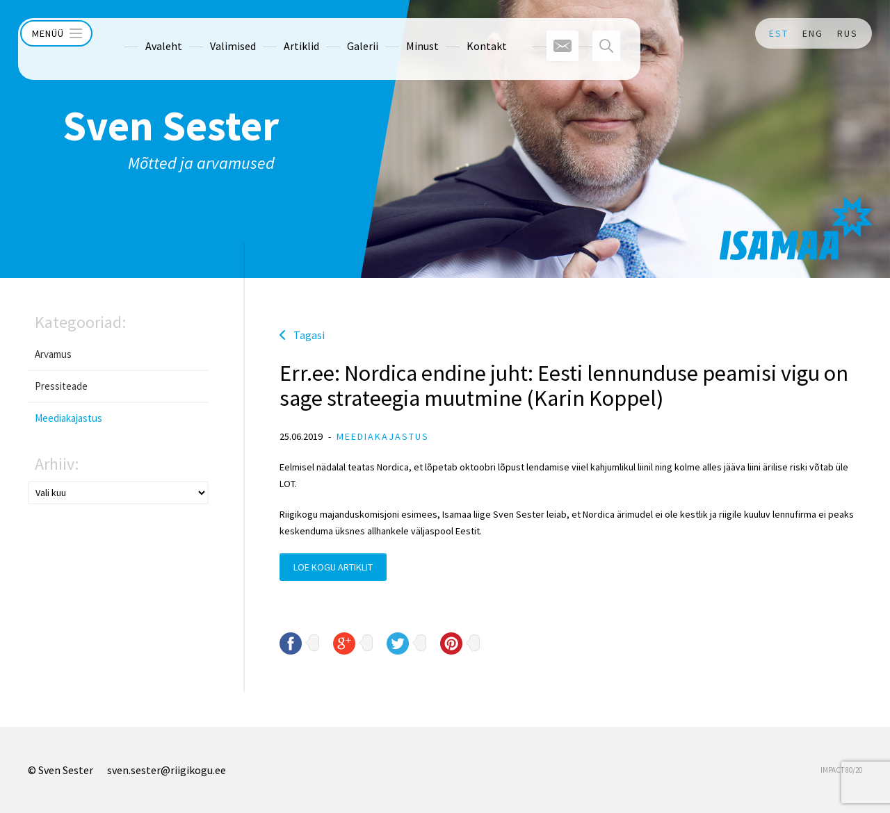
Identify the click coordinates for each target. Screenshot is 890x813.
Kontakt (462, 33)
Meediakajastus (68, 418)
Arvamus (53, 354)
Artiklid (276, 33)
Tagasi (309, 335)
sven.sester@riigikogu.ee (166, 770)
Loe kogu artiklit (333, 567)
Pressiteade (61, 386)
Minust (397, 33)
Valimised (208, 33)
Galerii (337, 33)
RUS (847, 33)
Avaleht (138, 33)
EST (778, 33)
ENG (812, 33)
